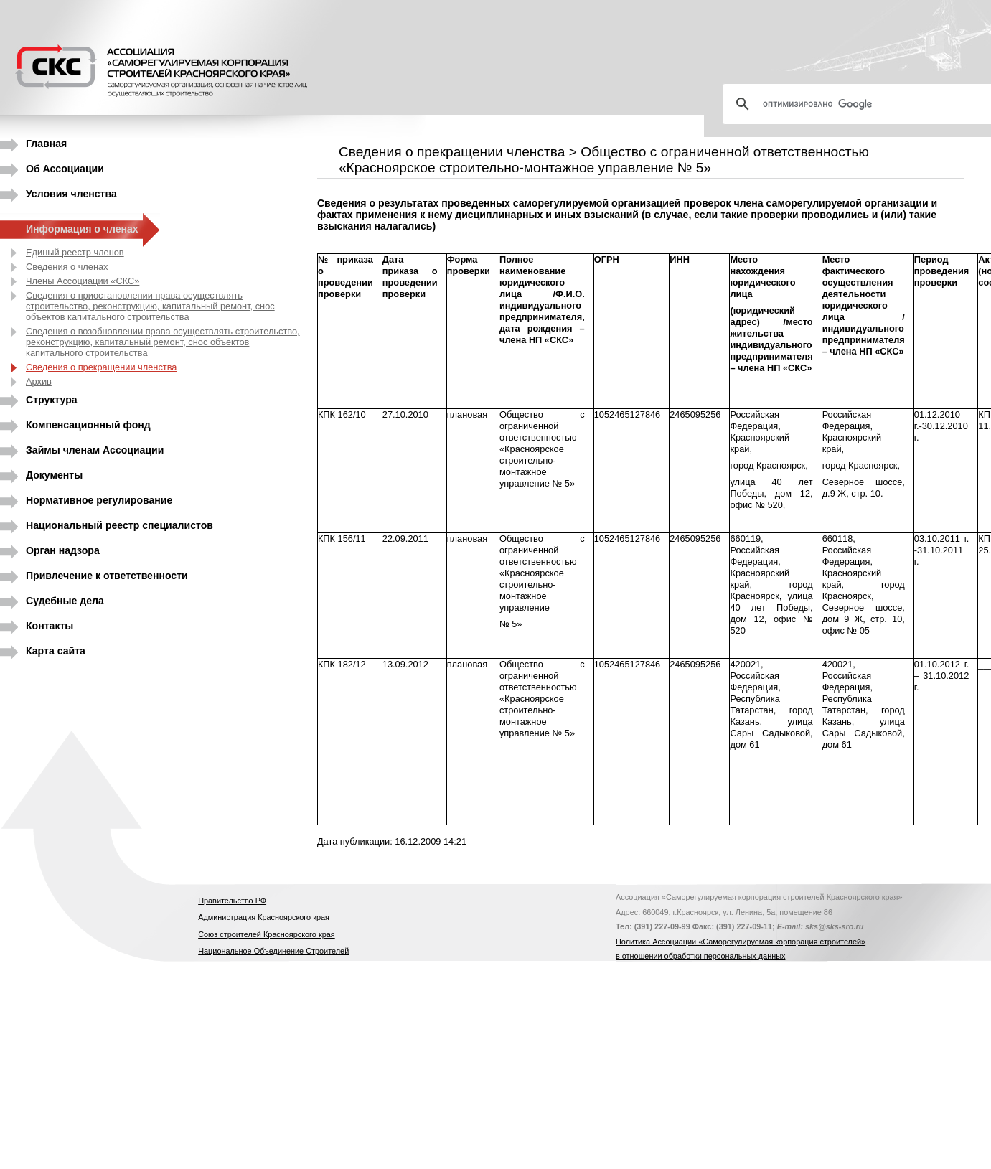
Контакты (49, 626)
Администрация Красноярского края (263, 917)
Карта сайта (55, 651)
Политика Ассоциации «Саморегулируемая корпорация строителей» (740, 941)
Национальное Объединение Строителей (273, 951)
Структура (52, 399)
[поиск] (862, 104)
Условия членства (71, 193)
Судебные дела (65, 600)
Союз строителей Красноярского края (266, 934)
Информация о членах (82, 229)
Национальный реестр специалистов (119, 525)
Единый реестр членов (75, 252)
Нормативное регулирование (99, 500)
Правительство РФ (232, 900)
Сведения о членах (67, 266)
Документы (54, 475)
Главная (46, 143)
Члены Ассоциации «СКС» (82, 281)
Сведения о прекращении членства (101, 367)
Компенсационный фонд (88, 425)
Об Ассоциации (65, 168)
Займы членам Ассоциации (95, 450)
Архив (39, 381)
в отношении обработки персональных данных (700, 956)
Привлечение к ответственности (107, 575)
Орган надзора (63, 550)
